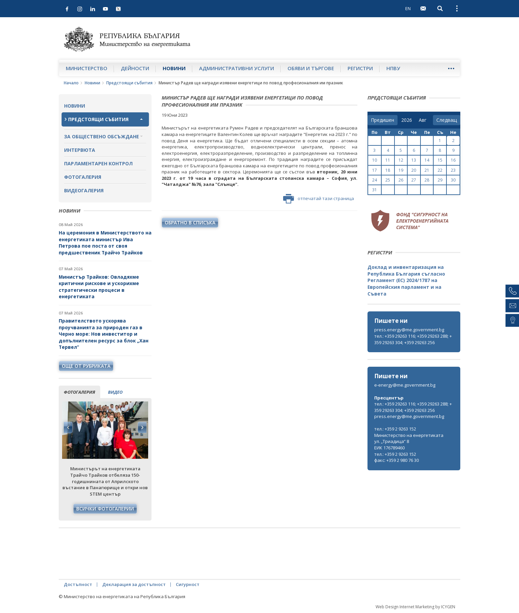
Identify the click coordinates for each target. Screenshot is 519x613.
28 (427, 180)
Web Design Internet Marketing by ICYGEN (415, 607)
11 (387, 160)
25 (387, 180)
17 (374, 170)
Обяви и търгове (311, 68)
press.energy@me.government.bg (409, 330)
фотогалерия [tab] (79, 392)
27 (413, 180)
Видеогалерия (84, 190)
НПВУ (393, 68)
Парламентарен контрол (98, 163)
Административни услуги (236, 68)
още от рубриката (86, 366)
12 (401, 160)
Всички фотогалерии (105, 508)
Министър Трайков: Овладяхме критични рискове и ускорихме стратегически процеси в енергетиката (99, 287)
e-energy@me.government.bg (404, 385)
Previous (68, 427)
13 (413, 160)
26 (401, 180)
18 (387, 170)
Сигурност (187, 584)
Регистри (360, 68)
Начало (71, 83)
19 (401, 170)
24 (374, 180)
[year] (406, 120)
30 (453, 180)
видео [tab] (115, 392)
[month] (424, 120)
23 (453, 170)
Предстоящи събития (129, 83)
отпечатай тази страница (318, 198)
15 (440, 160)
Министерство (86, 68)
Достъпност (78, 584)
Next (142, 427)
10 (374, 160)
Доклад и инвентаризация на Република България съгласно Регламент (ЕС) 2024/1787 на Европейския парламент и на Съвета (406, 280)
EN (408, 8)
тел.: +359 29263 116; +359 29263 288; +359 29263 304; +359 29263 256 (413, 339)
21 (427, 170)
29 (440, 180)
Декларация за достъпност (134, 584)
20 (413, 170)
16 (453, 160)
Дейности (135, 68)
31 (374, 190)
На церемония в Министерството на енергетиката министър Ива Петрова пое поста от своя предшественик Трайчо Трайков (105, 242)
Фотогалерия (82, 177)
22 (440, 170)
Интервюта (79, 150)
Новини (174, 68)
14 (427, 160)
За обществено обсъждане (101, 136)
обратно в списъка (190, 222)
